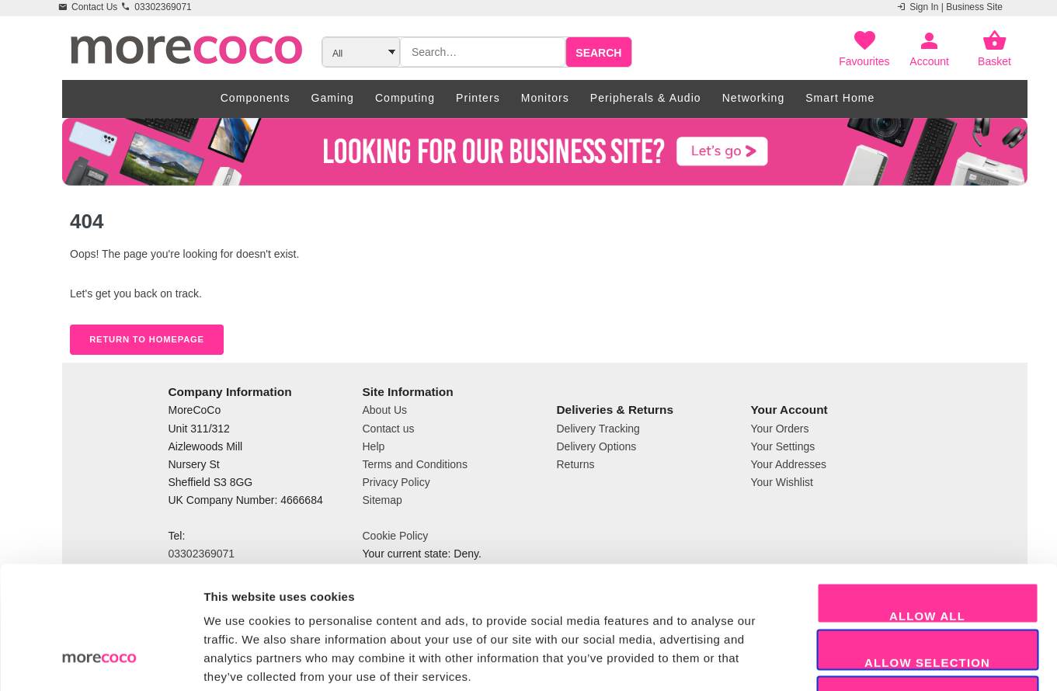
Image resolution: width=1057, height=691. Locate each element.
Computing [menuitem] (405, 98)
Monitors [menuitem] (545, 98)
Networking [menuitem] (753, 98)
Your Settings (783, 446)
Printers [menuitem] (478, 98)
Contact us (389, 428)
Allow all (927, 510)
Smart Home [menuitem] (839, 98)
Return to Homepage (146, 339)
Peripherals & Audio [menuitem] (645, 98)
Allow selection (927, 557)
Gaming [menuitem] (332, 98)
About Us (385, 410)
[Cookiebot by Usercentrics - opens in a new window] (101, 660)
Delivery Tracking (598, 428)
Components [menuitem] (255, 98)
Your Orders (780, 428)
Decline (927, 603)
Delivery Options (597, 446)
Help (374, 446)
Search (598, 53)
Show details (815, 660)
